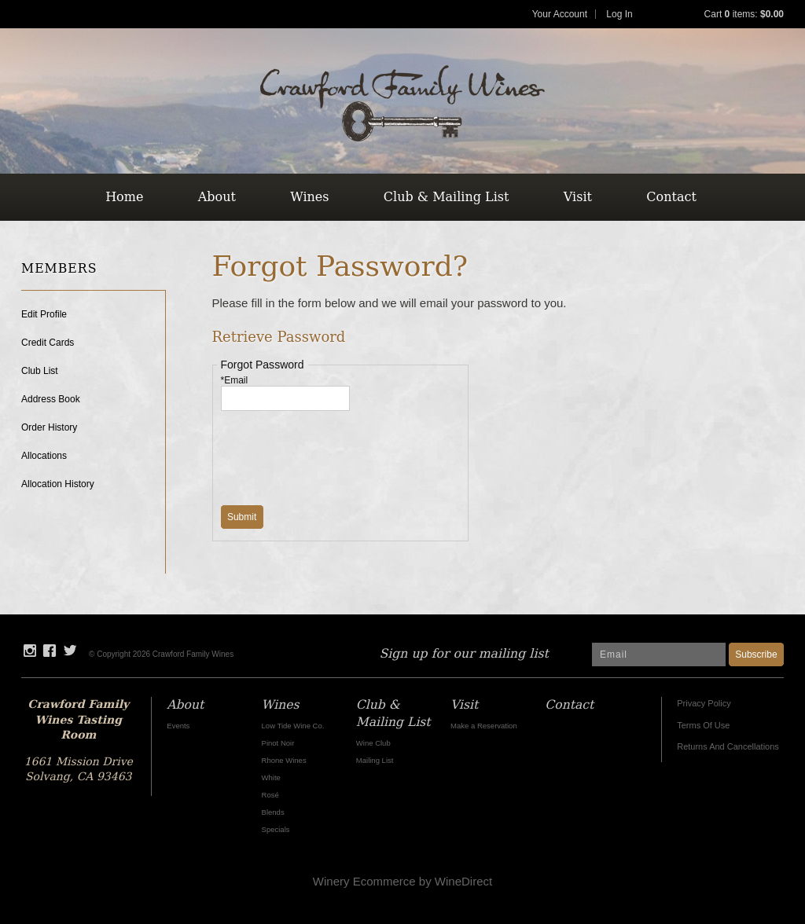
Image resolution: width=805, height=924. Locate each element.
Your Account (559, 14)
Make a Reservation (483, 725)
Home (124, 196)
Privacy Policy (703, 703)
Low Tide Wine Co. (293, 725)
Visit (578, 196)
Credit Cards (47, 342)
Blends (273, 812)
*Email (234, 380)
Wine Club (373, 743)
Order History (49, 427)
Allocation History (57, 484)
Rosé (270, 794)
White (271, 777)
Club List (39, 370)
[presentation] (340, 449)
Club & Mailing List (446, 196)
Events (178, 725)
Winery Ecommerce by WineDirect (402, 881)
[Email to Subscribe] (659, 654)
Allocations (44, 455)
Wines (309, 196)
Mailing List (375, 760)
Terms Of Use (703, 725)
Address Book (50, 399)
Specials (276, 829)
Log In (619, 14)
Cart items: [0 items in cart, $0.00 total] (744, 14)
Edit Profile (44, 314)
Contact (671, 196)
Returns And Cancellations (728, 746)
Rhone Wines (284, 760)
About (217, 196)
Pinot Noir (278, 743)
